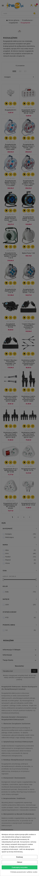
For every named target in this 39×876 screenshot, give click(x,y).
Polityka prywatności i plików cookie (24, 872)
